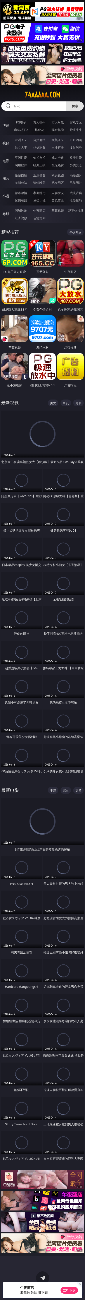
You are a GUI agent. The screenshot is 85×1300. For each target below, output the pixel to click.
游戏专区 (76, 122)
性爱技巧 (76, 200)
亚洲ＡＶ (21, 140)
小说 (5, 196)
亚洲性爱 (21, 157)
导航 (5, 213)
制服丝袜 (21, 165)
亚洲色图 (39, 175)
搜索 (75, 106)
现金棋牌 (58, 130)
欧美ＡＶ (58, 140)
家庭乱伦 (39, 193)
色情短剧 (39, 218)
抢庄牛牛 (76, 130)
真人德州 (39, 122)
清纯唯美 (39, 183)
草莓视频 (58, 210)
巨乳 (66, 403)
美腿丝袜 (21, 183)
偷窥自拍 (21, 175)
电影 (5, 160)
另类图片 (76, 183)
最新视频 (10, 403)
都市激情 (21, 193)
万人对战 (58, 122)
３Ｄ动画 (76, 140)
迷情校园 (21, 200)
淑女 (66, 790)
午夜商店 (39, 210)
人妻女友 (58, 193)
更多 (78, 403)
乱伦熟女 (58, 165)
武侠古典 (76, 193)
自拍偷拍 (39, 140)
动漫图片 (76, 175)
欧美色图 (58, 175)
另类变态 (76, 165)
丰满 (53, 790)
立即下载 (69, 1290)
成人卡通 (58, 157)
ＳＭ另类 (76, 147)
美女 (53, 403)
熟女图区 (58, 183)
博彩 (5, 125)
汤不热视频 (75, 210)
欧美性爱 (76, 157)
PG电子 (21, 122)
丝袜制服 (39, 147)
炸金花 (39, 130)
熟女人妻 (21, 147)
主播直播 (58, 147)
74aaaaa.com (42, 94)
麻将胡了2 (21, 130)
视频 (5, 143)
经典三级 (39, 165)
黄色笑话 (58, 200)
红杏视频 (21, 218)
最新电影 (10, 790)
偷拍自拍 (39, 157)
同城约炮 (21, 210)
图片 (5, 178)
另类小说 (39, 200)
